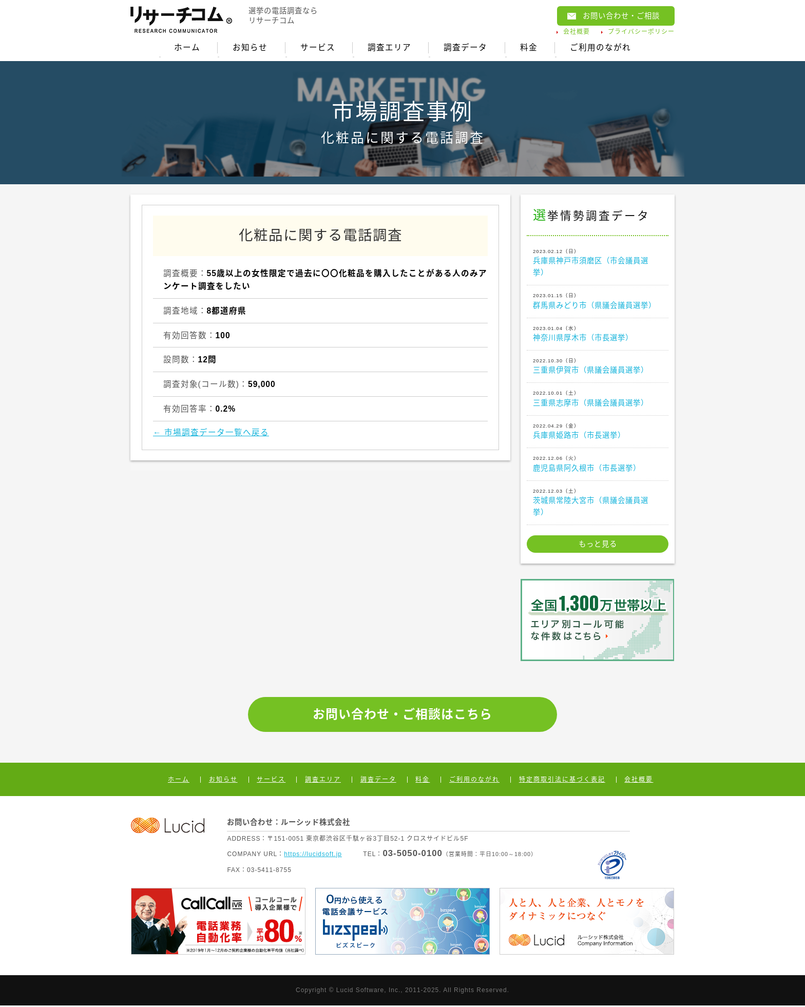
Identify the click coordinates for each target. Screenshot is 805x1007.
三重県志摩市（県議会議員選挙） (597, 399)
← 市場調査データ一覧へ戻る (211, 434)
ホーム (185, 48)
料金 (530, 48)
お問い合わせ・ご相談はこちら (402, 716)
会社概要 (576, 31)
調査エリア (389, 48)
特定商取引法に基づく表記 (562, 781)
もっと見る (598, 545)
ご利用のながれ (601, 48)
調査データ (466, 48)
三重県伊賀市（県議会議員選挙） (597, 367)
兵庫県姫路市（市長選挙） (597, 432)
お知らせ (249, 48)
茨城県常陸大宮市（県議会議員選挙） (597, 502)
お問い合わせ (621, 16)
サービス (317, 48)
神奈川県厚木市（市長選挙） (597, 334)
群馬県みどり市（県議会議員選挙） (597, 302)
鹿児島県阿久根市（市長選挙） (597, 464)
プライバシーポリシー (641, 31)
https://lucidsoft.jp (313, 855)
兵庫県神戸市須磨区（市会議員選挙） (597, 263)
